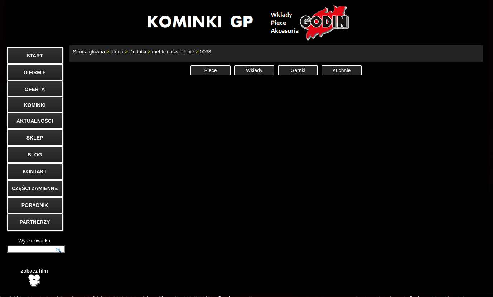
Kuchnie (342, 70)
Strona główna (89, 52)
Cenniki (440, 288)
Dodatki (137, 52)
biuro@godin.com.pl (228, 288)
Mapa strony (474, 288)
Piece (210, 70)
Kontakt (385, 288)
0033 (205, 52)
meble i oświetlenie (173, 52)
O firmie (413, 288)
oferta (117, 52)
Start (360, 288)
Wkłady (254, 70)
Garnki (297, 70)
